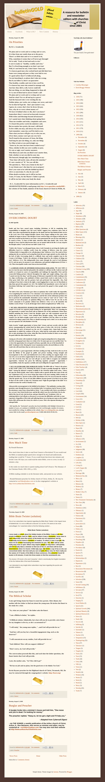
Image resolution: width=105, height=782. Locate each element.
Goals (77, 388)
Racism (78, 555)
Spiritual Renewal (81, 614)
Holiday (78, 420)
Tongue (78, 648)
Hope (77, 428)
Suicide (78, 627)
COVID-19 (79, 290)
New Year (79, 502)
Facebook (19, 32)
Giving (78, 386)
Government (80, 396)
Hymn (78, 436)
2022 (78, 109)
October (80, 144)
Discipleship (80, 319)
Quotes (78, 553)
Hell (77, 418)
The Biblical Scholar (20, 595)
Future (78, 383)
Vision (78, 667)
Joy (77, 444)
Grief (77, 407)
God (77, 391)
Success (78, 622)
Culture (78, 298)
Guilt (77, 409)
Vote (77, 669)
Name (77, 494)
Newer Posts (13, 756)
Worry (78, 685)
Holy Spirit (79, 423)
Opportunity (79, 513)
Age (77, 211)
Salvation (79, 579)
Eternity (78, 335)
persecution (79, 523)
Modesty (78, 486)
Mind (77, 481)
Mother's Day (80, 492)
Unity (77, 661)
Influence (79, 439)
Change (78, 253)
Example (78, 351)
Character (79, 256)
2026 (78, 97)
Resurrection (80, 571)
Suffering (79, 624)
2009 (78, 134)
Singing (78, 600)
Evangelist (79, 341)
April (80, 183)
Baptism (78, 224)
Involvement (80, 441)
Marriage (78, 473)
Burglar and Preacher (20, 705)
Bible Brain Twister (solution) (25, 516)
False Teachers (80, 367)
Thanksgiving (80, 640)
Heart (77, 412)
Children (78, 258)
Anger (78, 213)
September (81, 147)
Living (78, 465)
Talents (78, 632)
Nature (78, 497)
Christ (78, 264)
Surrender (79, 630)
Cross (77, 296)
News (77, 505)
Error (77, 333)
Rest (77, 566)
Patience (78, 516)
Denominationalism (82, 309)
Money (78, 489)
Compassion (79, 280)
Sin (77, 595)
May (79, 180)
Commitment (80, 277)
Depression (79, 311)
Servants (78, 590)
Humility (78, 431)
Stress (77, 616)
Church (78, 272)
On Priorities (16, 42)
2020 (78, 116)
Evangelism (79, 338)
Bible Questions (81, 229)
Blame (78, 235)
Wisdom (78, 675)
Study (77, 619)
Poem (77, 526)
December (81, 137)
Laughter (78, 457)
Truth (77, 659)
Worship (78, 688)
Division (78, 325)
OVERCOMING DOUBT (23, 217)
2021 (78, 112)
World (78, 683)
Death (16, 208)
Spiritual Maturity (81, 611)
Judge (77, 447)
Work (77, 680)
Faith (15, 433)
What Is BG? (31, 32)
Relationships (80, 558)
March (80, 186)
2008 (78, 196)
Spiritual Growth (81, 608)
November (81, 140)
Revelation (79, 574)
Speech (78, 606)
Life (77, 463)
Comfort (78, 274)
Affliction (79, 208)
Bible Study (79, 232)
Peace (77, 521)
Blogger (69, 772)
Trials (77, 654)
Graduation (79, 402)
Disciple (78, 317)
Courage (78, 288)
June (79, 177)
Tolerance (79, 646)
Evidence (79, 343)
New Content (44, 32)
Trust (77, 656)
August (80, 150)
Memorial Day (80, 476)
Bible (15, 507)
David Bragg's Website (83, 87)
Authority (79, 221)
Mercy (78, 478)
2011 (78, 128)
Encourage (79, 330)
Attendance (79, 216)
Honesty (78, 425)
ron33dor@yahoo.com (25, 481)
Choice (78, 261)
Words (78, 677)
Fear (77, 372)
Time (77, 643)
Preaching (79, 539)
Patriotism (79, 518)
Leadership (79, 460)
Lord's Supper (80, 468)
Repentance (79, 563)
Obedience (79, 508)
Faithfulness (79, 362)
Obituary (78, 510)
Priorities (78, 545)
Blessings (79, 237)
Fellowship (79, 375)
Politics (78, 529)
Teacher (78, 635)
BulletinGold (80, 242)
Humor (16, 696)
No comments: (35, 205)
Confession (79, 282)
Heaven (78, 415)
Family (78, 370)
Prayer (78, 534)
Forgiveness (79, 378)
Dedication (79, 306)
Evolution (79, 349)
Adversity (79, 205)
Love (77, 471)
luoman (56, 772)
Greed (78, 404)
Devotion (79, 314)
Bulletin (78, 240)
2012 (78, 125)
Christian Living (81, 269)
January (80, 192)
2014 (78, 119)
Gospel (78, 394)
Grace (77, 399)
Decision (78, 303)
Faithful (78, 359)
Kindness (79, 455)
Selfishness (79, 587)
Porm (77, 532)
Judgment (79, 449)
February (81, 189)
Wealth (78, 672)
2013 (78, 122)
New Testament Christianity (84, 500)
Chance (78, 250)
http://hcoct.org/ (55, 673)
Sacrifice (78, 577)
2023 (78, 106)
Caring (78, 248)
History (55, 32)
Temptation (79, 638)
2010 (78, 131)
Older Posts (62, 756)
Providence (79, 547)
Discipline (79, 322)
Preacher (16, 750)
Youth (78, 691)
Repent (78, 561)
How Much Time (18, 442)
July (79, 173)
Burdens (78, 245)
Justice (78, 452)
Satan (77, 582)
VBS (77, 664)
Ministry (78, 484)
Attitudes (78, 219)
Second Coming (81, 585)
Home (9, 32)
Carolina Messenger (82, 85)
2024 (78, 103)
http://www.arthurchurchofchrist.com (22, 483)
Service (78, 592)
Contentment (80, 285)
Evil (77, 346)
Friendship (79, 380)
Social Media (80, 603)
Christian (78, 266)
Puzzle (16, 586)
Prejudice (79, 542)
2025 (78, 100)
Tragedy (78, 651)
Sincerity (78, 598)
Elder (77, 327)
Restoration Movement (83, 569)
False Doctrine (80, 364)
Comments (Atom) (23, 760)
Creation (78, 293)
